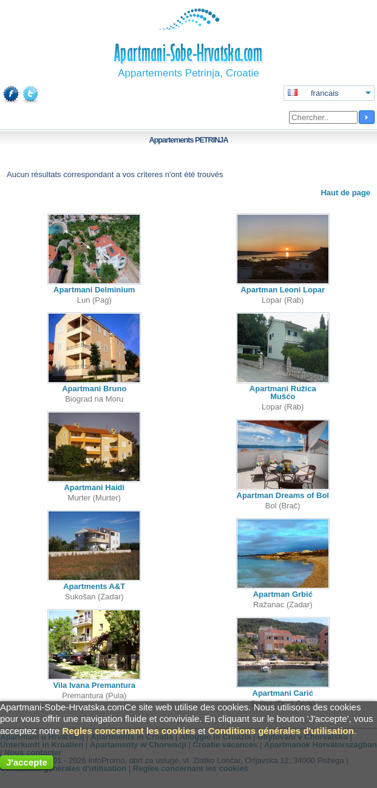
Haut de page (345, 192)
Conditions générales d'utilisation (281, 731)
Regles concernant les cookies (129, 731)
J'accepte (26, 762)
